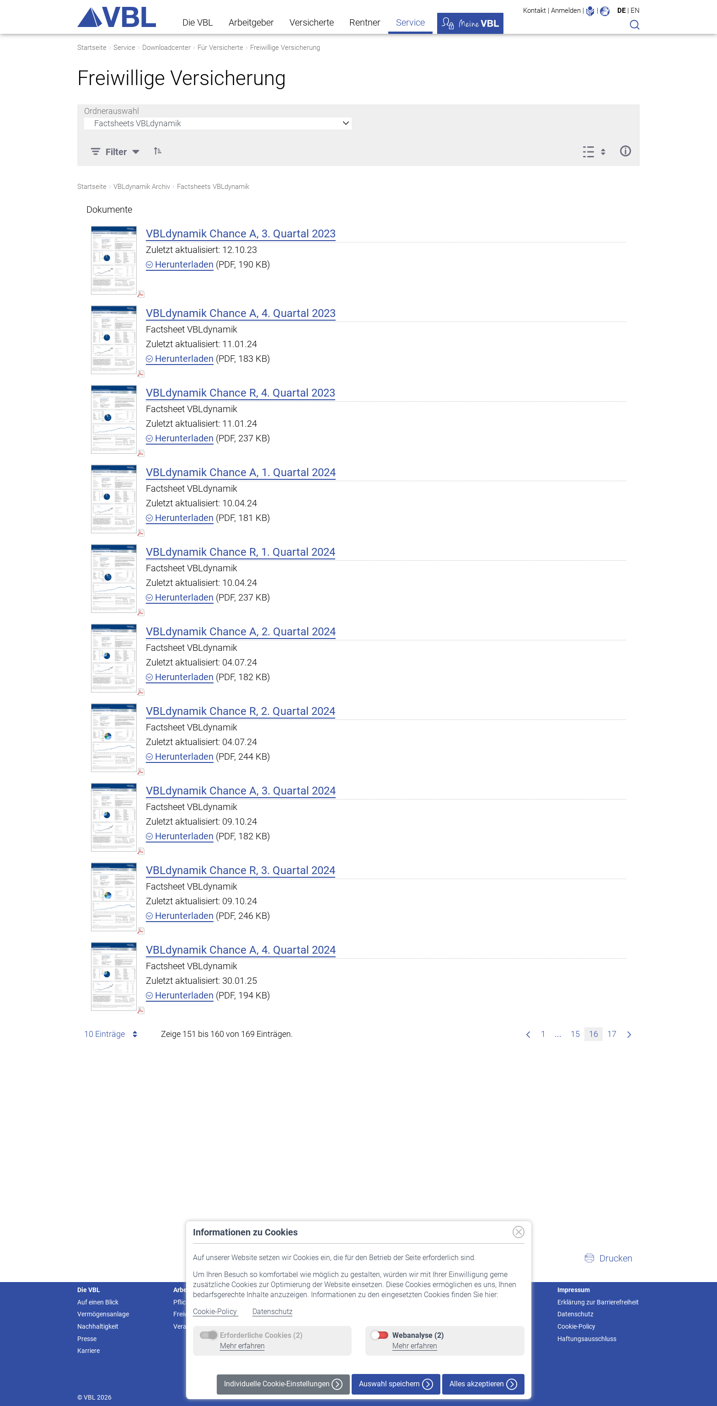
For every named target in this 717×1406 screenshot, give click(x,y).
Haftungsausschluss (586, 1338)
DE (621, 10)
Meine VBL (470, 23)
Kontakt (534, 10)
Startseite (92, 47)
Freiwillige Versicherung (285, 47)
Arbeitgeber (251, 22)
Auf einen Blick (97, 1302)
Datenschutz (272, 1311)
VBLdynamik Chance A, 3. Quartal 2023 (241, 233)
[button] (157, 151)
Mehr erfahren (242, 1346)
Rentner (364, 22)
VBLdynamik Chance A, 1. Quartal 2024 (241, 472)
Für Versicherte (220, 47)
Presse (86, 1338)
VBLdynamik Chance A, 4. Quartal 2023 (241, 313)
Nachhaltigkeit (97, 1326)
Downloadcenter (166, 47)
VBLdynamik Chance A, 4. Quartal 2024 (241, 950)
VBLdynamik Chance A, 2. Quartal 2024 (241, 631)
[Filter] (116, 151)
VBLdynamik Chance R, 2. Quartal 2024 (240, 711)
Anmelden (566, 10)
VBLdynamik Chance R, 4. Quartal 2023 (240, 392)
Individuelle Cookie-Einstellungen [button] (283, 1384)
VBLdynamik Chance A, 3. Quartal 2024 (241, 790)
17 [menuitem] (614, 1033)
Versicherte (311, 22)
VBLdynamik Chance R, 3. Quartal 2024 (240, 870)
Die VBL (197, 22)
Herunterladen (180, 264)
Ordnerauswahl (111, 111)
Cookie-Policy (216, 1311)
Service (410, 22)
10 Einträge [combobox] (112, 1034)
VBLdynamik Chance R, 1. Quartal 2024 (240, 552)
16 (596, 1033)
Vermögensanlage (103, 1314)
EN (635, 10)
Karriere (88, 1350)
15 (577, 1033)
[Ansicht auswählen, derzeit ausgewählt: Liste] (596, 151)
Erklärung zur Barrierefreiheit (598, 1302)
